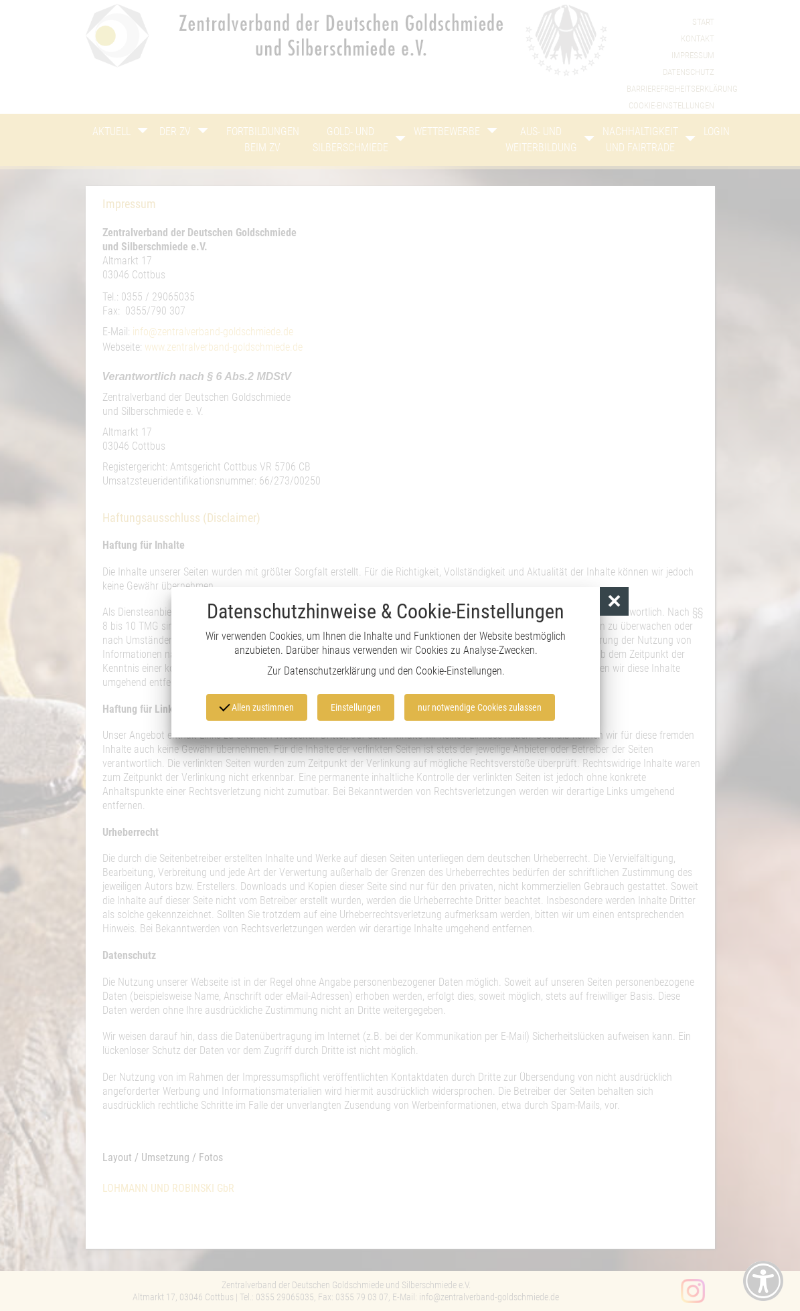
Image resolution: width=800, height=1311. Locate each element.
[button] (614, 601)
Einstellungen (356, 707)
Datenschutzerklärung (330, 671)
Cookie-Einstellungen (459, 671)
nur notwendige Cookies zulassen (480, 707)
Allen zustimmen (256, 707)
